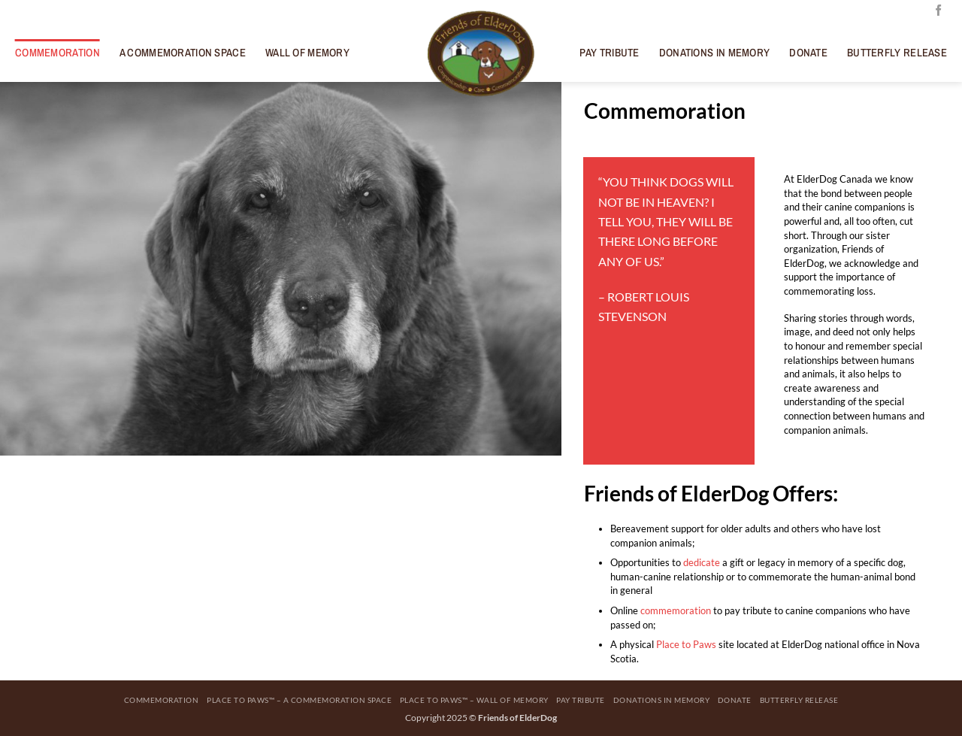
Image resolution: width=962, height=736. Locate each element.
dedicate (701, 562)
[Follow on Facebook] (938, 11)
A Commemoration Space (182, 52)
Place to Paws (686, 644)
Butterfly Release (897, 52)
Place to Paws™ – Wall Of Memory (474, 699)
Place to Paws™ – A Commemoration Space (299, 699)
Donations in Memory (714, 52)
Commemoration (57, 52)
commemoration (675, 610)
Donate (808, 52)
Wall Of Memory (307, 52)
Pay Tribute (609, 52)
